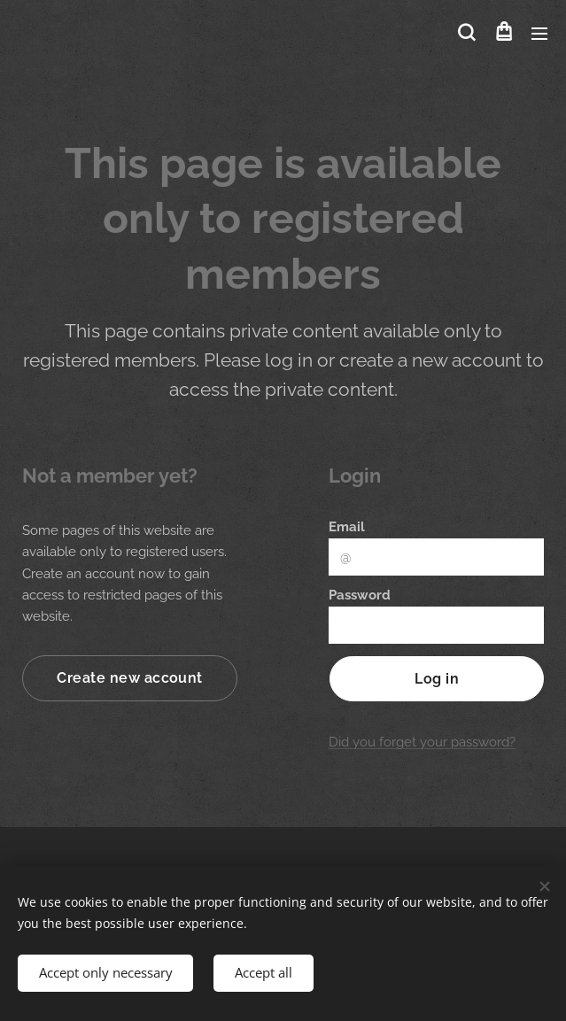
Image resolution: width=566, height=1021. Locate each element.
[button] (466, 33)
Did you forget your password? (422, 742)
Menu (539, 34)
